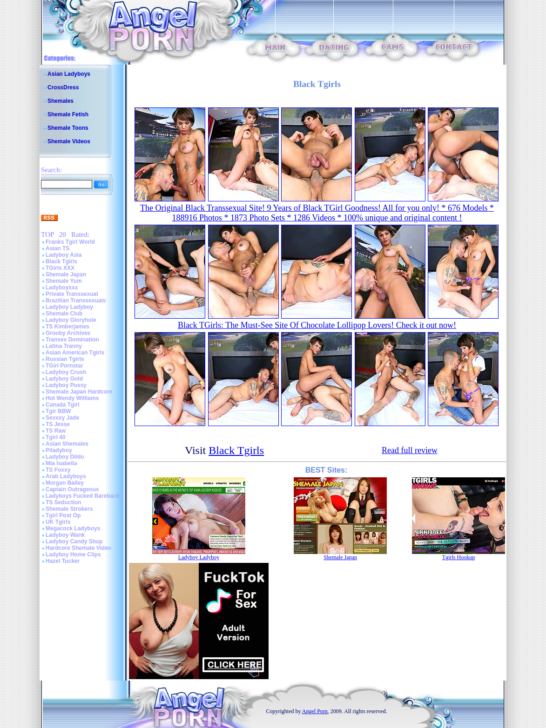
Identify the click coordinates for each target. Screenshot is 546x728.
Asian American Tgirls (75, 352)
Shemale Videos (68, 141)
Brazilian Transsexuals (76, 300)
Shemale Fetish (67, 114)
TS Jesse (58, 424)
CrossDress (63, 87)
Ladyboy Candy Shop (74, 541)
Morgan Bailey (65, 483)
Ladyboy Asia (64, 255)
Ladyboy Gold (64, 378)
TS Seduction (63, 502)
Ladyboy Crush (66, 372)
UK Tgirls (58, 522)
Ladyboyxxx (62, 287)
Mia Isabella (61, 463)
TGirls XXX (60, 268)
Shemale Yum (64, 281)
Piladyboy (59, 450)
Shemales (60, 101)
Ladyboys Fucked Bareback (83, 496)
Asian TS (57, 248)
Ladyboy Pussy (66, 385)
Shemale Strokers (69, 509)
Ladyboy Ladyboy (69, 307)
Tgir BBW (58, 411)
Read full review (410, 450)
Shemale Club (64, 313)
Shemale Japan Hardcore (79, 391)
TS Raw (56, 430)
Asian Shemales (67, 444)
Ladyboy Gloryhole (71, 320)
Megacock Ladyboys (73, 528)
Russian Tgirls (65, 359)
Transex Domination (72, 339)
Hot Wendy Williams (72, 398)
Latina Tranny (64, 346)
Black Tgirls (61, 261)
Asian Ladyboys (68, 74)
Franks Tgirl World (70, 242)
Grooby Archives (68, 333)
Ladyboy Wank (65, 535)
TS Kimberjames (67, 326)
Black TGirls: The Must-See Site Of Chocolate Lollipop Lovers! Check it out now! (317, 325)
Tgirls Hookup (458, 557)
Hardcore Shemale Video (78, 548)
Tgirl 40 (56, 437)
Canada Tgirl (63, 404)
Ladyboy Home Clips (73, 554)
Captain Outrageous (72, 489)
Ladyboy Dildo (65, 457)
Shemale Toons (67, 128)
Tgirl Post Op (63, 515)
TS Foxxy (58, 470)
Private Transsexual (72, 294)
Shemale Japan (66, 274)
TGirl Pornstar (64, 365)
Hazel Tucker (63, 561)
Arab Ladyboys (66, 476)
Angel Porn (315, 711)
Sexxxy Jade (62, 417)
